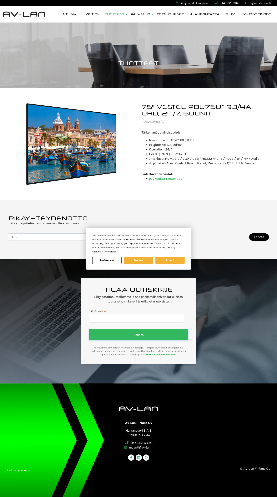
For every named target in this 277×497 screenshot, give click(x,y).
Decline (138, 260)
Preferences (107, 260)
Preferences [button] (109, 251)
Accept (170, 260)
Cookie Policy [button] (107, 247)
